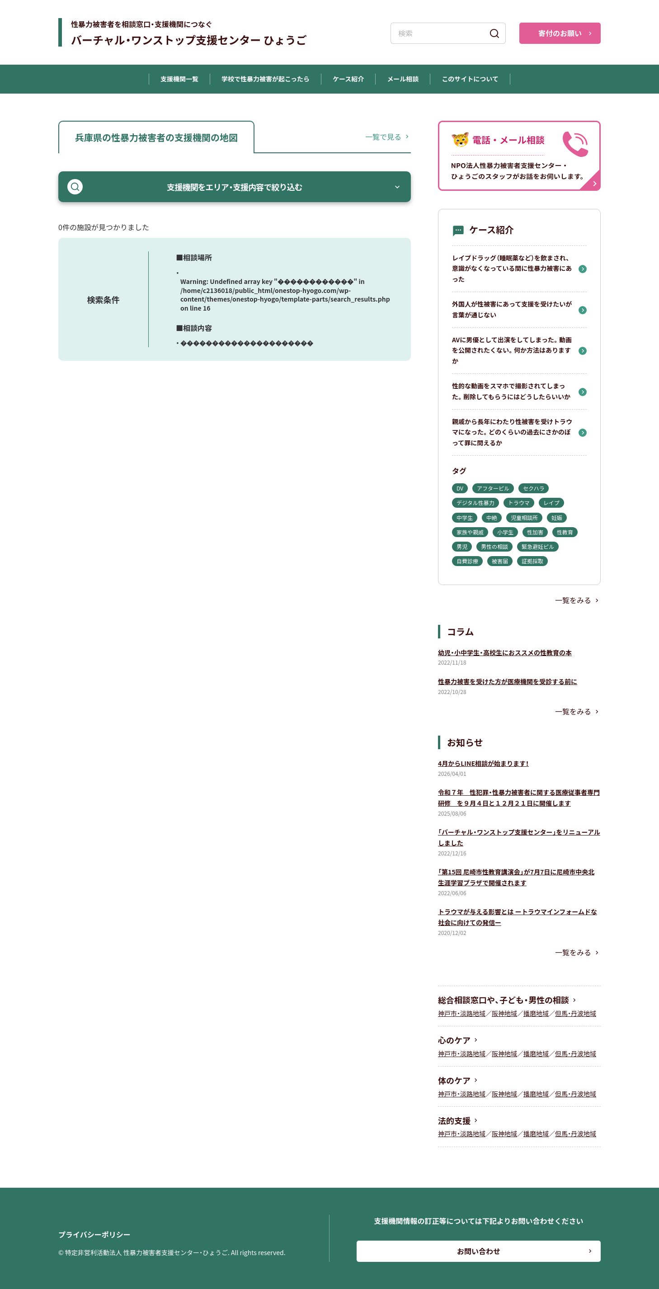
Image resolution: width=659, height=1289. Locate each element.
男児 (462, 546)
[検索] (494, 33)
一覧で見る (383, 136)
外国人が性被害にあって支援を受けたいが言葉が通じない (512, 309)
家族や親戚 (470, 532)
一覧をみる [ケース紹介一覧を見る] (573, 600)
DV (460, 488)
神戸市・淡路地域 (461, 1013)
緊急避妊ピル (538, 546)
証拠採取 (532, 561)
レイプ (551, 502)
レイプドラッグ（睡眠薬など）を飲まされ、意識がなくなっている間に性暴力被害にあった (512, 268)
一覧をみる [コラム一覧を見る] (573, 711)
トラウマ (519, 502)
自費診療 (467, 561)
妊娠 (556, 517)
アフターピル (493, 488)
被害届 (500, 561)
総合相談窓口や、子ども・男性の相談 (503, 1000)
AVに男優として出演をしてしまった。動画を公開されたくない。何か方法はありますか (512, 350)
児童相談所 (524, 517)
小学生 (505, 532)
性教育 (565, 532)
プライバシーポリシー (94, 1234)
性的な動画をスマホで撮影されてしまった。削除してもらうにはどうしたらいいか (511, 391)
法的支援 (454, 1120)
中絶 (491, 517)
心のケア (454, 1040)
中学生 (465, 517)
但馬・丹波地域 (575, 1013)
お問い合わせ (478, 1251)
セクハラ (533, 488)
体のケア (454, 1080)
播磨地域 (536, 1013)
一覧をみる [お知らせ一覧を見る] (573, 952)
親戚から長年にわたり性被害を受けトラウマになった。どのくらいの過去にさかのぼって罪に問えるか (512, 432)
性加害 (535, 532)
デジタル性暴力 (475, 502)
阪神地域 (504, 1013)
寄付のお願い (560, 33)
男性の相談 (494, 546)
